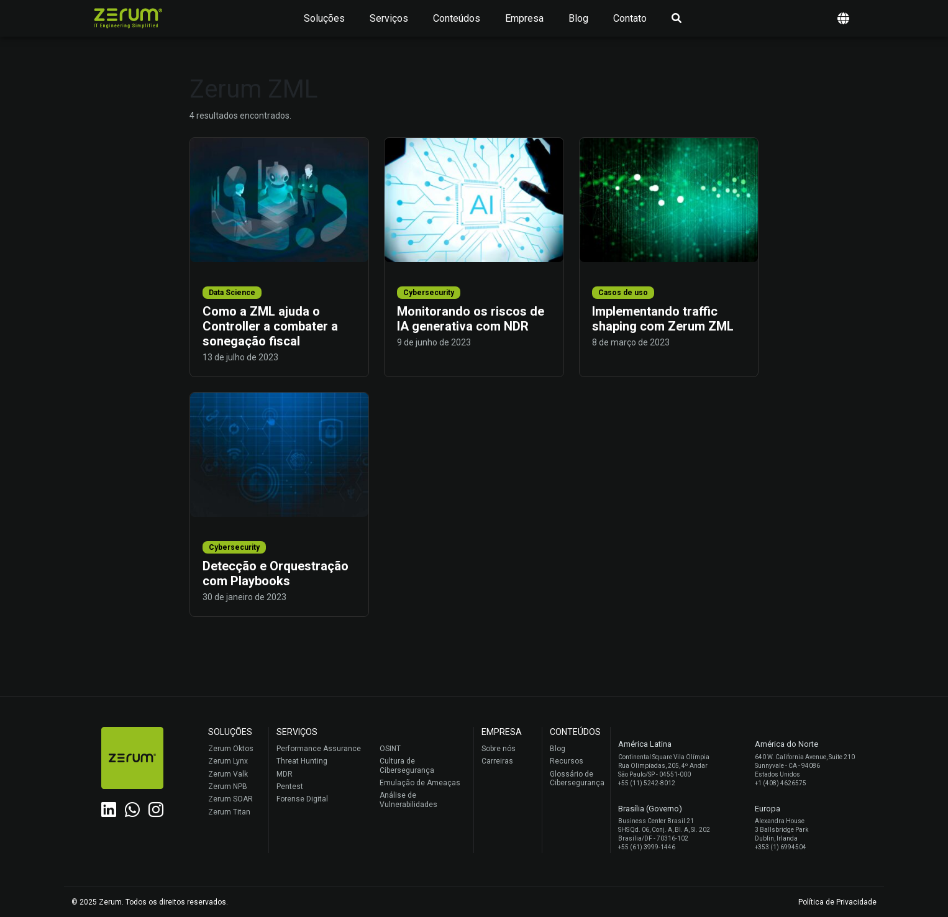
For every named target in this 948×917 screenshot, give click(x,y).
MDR (284, 774)
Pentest (289, 786)
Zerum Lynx (228, 761)
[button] (843, 18)
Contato (630, 18)
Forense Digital (302, 799)
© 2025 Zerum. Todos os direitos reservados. (149, 902)
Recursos (566, 761)
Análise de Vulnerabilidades (408, 799)
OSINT (390, 748)
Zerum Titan (229, 812)
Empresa (524, 18)
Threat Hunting (301, 761)
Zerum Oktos (230, 748)
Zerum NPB (227, 786)
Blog (578, 18)
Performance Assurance (318, 748)
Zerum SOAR (230, 799)
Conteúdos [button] (456, 18)
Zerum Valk (228, 774)
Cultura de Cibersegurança (407, 765)
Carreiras (497, 761)
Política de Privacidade (837, 902)
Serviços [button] (389, 18)
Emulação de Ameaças (420, 782)
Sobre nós (498, 748)
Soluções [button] (324, 18)
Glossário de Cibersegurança (577, 778)
